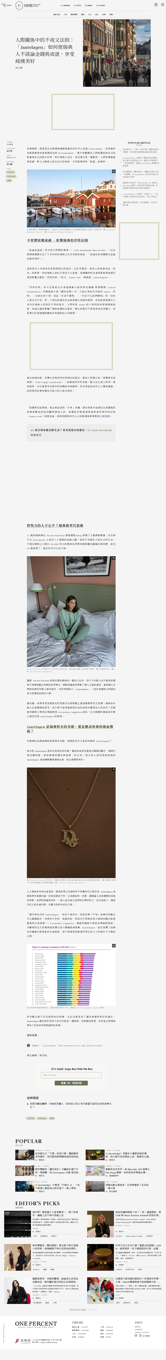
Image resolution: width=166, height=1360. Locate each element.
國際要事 (74, 14)
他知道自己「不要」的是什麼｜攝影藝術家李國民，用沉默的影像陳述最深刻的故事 (141, 150)
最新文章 (56, 14)
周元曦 (18, 68)
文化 (89, 14)
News (130, 1265)
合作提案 (146, 1347)
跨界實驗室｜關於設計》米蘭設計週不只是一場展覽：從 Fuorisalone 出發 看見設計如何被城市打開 (141, 174)
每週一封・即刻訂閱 (71, 1083)
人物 (65, 14)
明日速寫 (113, 1191)
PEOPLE (47, 1150)
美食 (144, 1277)
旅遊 (140, 1313)
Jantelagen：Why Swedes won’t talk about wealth (73, 1045)
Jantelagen (12, 176)
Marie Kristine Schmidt (138, 1240)
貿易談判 (48, 1240)
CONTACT (139, 1340)
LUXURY (47, 1166)
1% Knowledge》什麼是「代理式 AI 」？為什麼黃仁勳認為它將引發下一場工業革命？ (141, 195)
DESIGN (123, 1240)
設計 (97, 14)
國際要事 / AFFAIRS (80, 1341)
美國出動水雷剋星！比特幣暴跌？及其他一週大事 (141, 203)
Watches (40, 1277)
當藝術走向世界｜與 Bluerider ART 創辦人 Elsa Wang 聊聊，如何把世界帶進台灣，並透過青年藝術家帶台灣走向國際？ (140, 185)
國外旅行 (131, 1313)
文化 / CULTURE (79, 1344)
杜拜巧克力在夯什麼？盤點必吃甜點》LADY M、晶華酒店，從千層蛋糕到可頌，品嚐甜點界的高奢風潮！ (139, 1252)
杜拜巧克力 (134, 1277)
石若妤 (125, 1272)
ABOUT (138, 1337)
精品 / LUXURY (106, 1341)
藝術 (51, 1313)
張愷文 (42, 1309)
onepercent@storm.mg (49, 1353)
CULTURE (11, 172)
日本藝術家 (41, 1313)
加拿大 (58, 1240)
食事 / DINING (78, 1348)
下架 (39, 1240)
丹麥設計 (153, 1240)
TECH (37, 1182)
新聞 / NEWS (105, 1348)
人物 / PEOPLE (106, 1338)
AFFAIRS (45, 1182)
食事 (104, 14)
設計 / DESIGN (106, 1344)
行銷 (59, 1313)
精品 (82, 14)
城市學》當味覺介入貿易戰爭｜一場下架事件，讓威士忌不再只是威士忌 (56, 1214)
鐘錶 (49, 1277)
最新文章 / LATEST (80, 1338)
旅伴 (122, 1313)
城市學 (9, 151)
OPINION (38, 1150)
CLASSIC (10, 144)
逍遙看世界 (114, 1176)
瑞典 (9, 181)
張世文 (42, 1160)
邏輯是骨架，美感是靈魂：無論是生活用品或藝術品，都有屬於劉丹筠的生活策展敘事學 (56, 1289)
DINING (123, 1277)
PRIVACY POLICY (142, 1343)
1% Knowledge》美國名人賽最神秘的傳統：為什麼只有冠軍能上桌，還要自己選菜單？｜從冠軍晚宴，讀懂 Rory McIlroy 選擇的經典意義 (141, 162)
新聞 (111, 14)
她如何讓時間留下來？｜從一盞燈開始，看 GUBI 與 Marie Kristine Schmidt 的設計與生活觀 (139, 1215)
